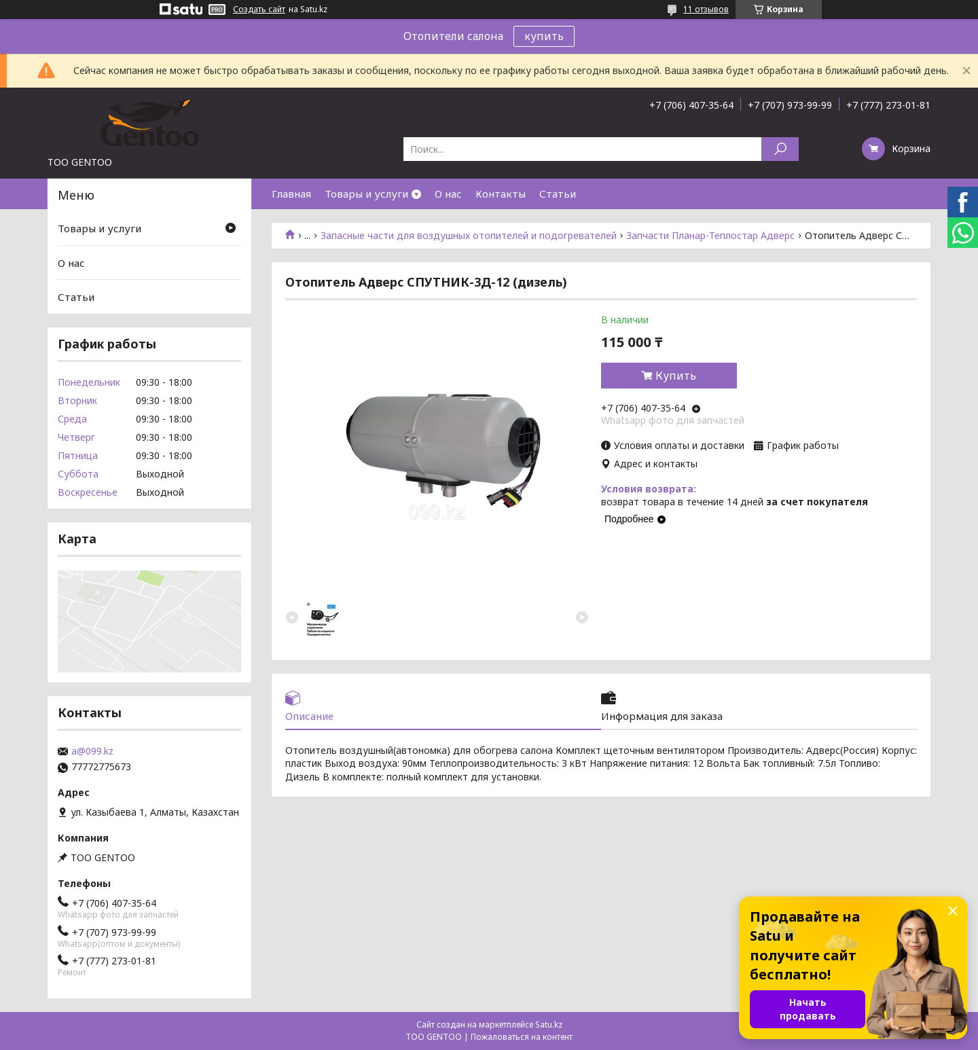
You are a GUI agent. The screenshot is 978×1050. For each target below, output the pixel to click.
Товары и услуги (366, 193)
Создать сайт (259, 9)
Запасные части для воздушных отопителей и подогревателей (469, 236)
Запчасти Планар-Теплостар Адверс (710, 236)
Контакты (500, 193)
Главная (291, 193)
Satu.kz (548, 1024)
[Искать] (780, 149)
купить (544, 36)
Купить (675, 375)
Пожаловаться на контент (522, 1037)
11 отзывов (706, 9)
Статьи (557, 193)
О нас (448, 193)
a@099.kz (92, 751)
